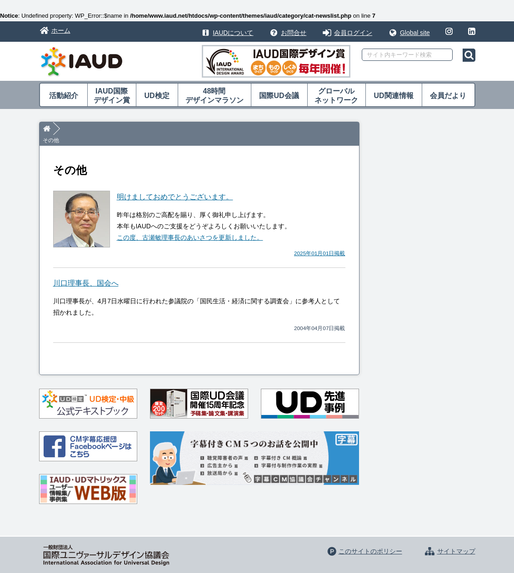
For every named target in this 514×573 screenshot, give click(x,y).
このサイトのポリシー (370, 540)
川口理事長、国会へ (86, 272)
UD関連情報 (393, 95)
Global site (415, 32)
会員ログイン (353, 32)
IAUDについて (233, 32)
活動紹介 (63, 95)
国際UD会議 (279, 95)
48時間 (214, 95)
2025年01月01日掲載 (319, 242)
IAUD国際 (112, 95)
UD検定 (156, 95)
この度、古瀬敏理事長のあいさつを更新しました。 (190, 226)
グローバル (336, 95)
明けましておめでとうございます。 (175, 186)
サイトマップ (456, 540)
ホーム (60, 30)
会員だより (448, 95)
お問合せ (293, 32)
